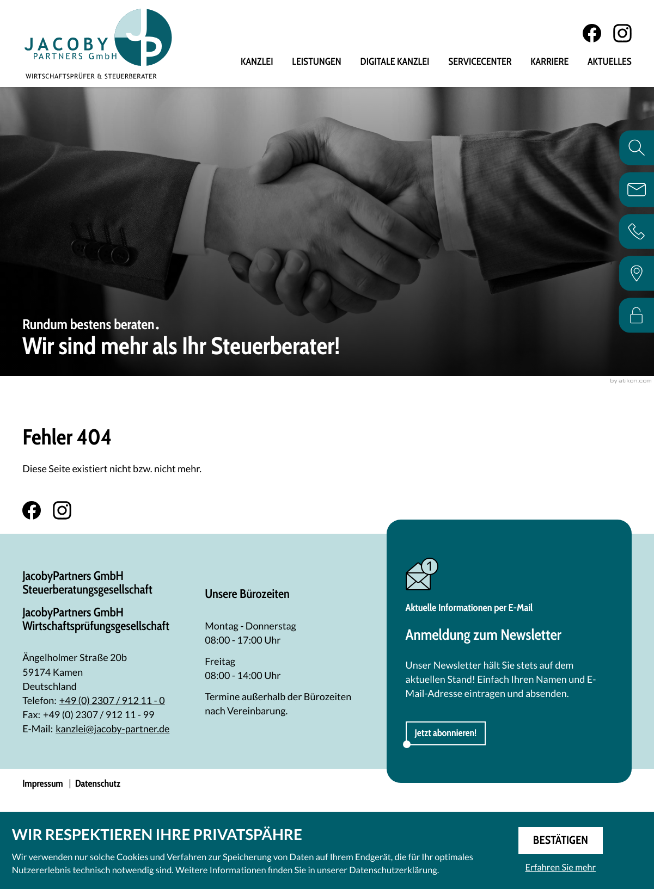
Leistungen (316, 62)
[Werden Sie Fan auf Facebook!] (592, 33)
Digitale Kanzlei (395, 62)
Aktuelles (610, 62)
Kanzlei (257, 62)
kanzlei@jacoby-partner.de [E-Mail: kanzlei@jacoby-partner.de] (112, 729)
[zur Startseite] (99, 44)
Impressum (42, 784)
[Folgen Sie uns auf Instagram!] (622, 33)
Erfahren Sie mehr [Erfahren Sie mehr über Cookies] (560, 866)
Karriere (549, 62)
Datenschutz (98, 784)
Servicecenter (479, 62)
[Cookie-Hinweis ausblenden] (560, 840)
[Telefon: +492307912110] (112, 701)
